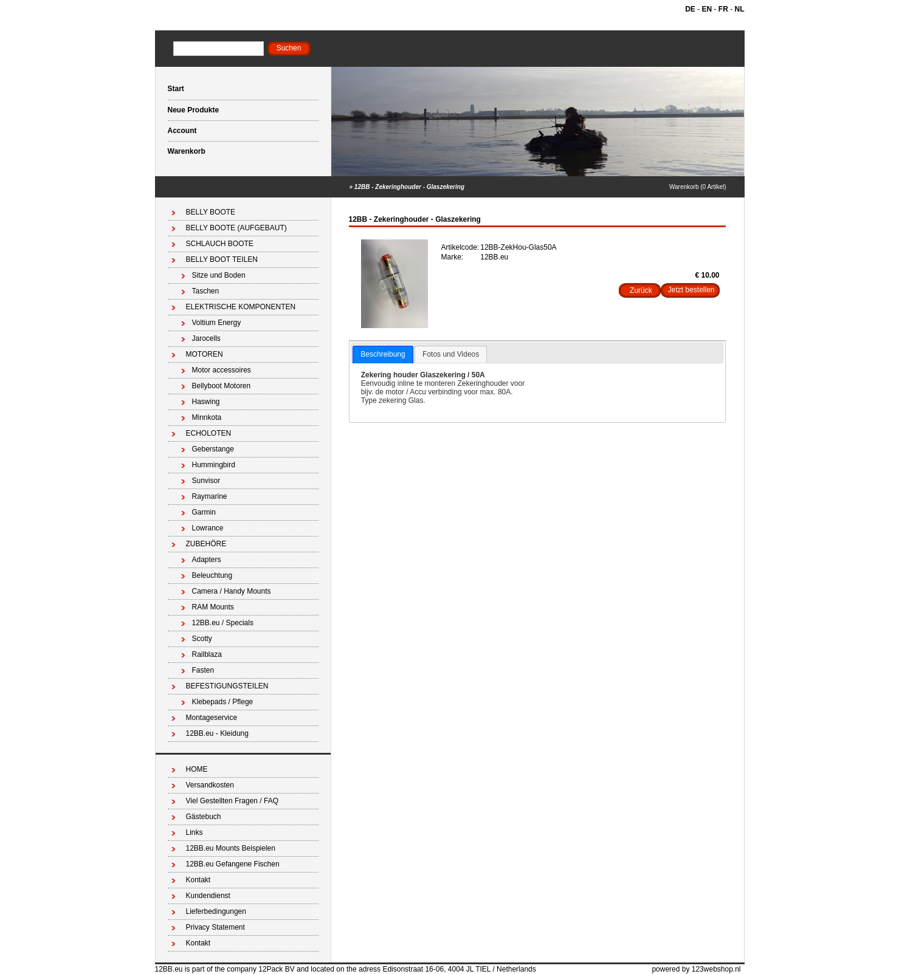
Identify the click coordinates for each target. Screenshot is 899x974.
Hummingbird (213, 465)
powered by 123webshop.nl (696, 969)
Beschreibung (382, 354)
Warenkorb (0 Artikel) (697, 186)
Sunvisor (206, 480)
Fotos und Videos (450, 354)
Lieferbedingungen (216, 911)
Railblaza (207, 654)
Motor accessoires (221, 370)
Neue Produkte (193, 110)
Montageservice (212, 717)
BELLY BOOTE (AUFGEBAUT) (236, 228)
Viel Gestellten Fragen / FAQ (232, 801)
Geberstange (213, 449)
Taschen (205, 291)
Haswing (206, 401)
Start (176, 88)
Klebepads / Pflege (222, 702)
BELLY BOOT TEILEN (222, 259)
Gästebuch (203, 816)
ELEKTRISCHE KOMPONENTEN (241, 307)
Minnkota (207, 417)
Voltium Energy (216, 322)
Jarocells (206, 338)
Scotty (202, 638)
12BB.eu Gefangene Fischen (233, 864)
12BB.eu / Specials (222, 623)
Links (194, 832)
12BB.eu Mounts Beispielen (230, 848)
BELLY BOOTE (211, 212)
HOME (197, 769)
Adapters (206, 559)
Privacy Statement (215, 927)
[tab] (383, 355)
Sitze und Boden (219, 275)
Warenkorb (186, 151)
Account (182, 130)
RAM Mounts (213, 607)
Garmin (204, 512)
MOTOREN (204, 354)
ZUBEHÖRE (206, 544)
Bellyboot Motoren (221, 386)
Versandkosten (210, 785)
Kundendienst (208, 895)
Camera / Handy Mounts (231, 591)
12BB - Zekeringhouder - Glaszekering (409, 186)
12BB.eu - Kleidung (217, 733)
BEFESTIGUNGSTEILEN (227, 686)
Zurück (641, 290)
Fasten (203, 670)
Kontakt (198, 880)
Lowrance (208, 528)
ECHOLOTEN (209, 433)
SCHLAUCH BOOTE (219, 243)
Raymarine (209, 496)
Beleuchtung (212, 575)
